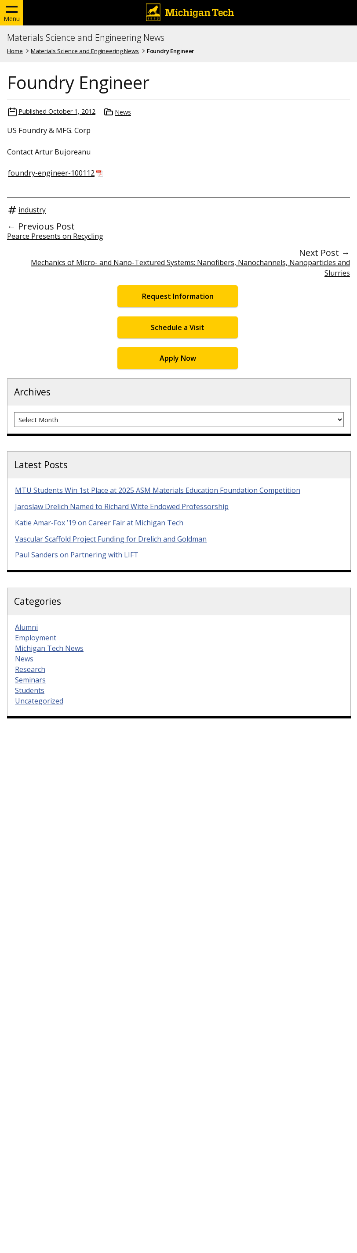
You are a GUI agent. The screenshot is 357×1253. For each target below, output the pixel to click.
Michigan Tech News (49, 648)
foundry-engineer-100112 (51, 173)
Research (30, 669)
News (123, 112)
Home (15, 51)
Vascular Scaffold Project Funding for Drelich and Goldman (111, 539)
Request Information (178, 296)
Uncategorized (39, 701)
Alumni (26, 627)
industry (32, 209)
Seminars (30, 680)
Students (29, 690)
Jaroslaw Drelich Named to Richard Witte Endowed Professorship (122, 506)
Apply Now (178, 358)
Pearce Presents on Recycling (55, 236)
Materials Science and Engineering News (85, 37)
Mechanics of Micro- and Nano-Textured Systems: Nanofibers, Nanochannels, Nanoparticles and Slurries (190, 268)
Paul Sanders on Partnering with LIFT (76, 555)
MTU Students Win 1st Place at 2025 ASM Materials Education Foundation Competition (157, 490)
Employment (35, 638)
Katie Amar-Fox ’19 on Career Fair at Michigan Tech (99, 523)
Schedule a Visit (177, 327)
